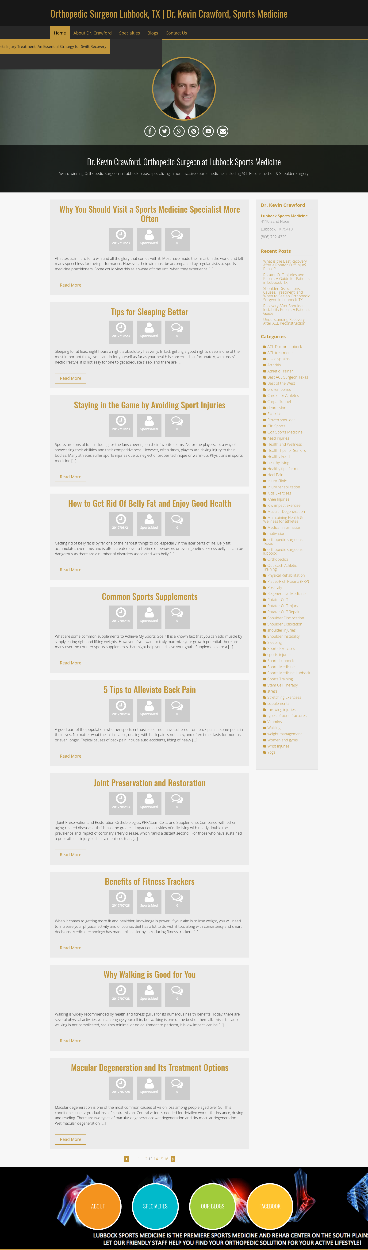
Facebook (269, 1206)
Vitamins (275, 721)
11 (140, 1159)
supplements (279, 703)
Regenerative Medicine (287, 593)
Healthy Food (279, 456)
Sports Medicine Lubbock (289, 672)
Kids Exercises (279, 493)
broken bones (279, 389)
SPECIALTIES (155, 1206)
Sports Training (280, 679)
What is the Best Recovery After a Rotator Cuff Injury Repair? (285, 265)
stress (273, 691)
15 (161, 1159)
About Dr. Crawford (92, 33)
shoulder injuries (282, 630)
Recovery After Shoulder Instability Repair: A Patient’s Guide (286, 309)
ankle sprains (279, 358)
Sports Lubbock (281, 660)
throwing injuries (282, 709)
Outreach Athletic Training (280, 567)
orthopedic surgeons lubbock (283, 551)
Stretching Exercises (284, 697)
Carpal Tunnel (279, 401)
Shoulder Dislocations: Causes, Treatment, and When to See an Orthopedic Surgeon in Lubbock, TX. (286, 294)
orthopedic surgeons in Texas (285, 541)
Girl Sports (276, 426)
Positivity (275, 587)
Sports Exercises (281, 648)
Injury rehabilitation (284, 487)
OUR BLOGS (212, 1206)
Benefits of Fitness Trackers (150, 881)
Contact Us (176, 33)
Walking (274, 727)
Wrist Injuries (279, 746)
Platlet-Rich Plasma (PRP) (288, 581)
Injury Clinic (277, 480)
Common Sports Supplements (150, 596)
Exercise (274, 413)
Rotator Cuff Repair (284, 611)
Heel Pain (276, 474)
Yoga (272, 752)
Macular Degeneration (286, 511)
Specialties (129, 33)
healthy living (278, 462)
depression (277, 407)
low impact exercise (284, 505)
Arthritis (274, 365)
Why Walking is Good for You (150, 974)
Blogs (152, 33)
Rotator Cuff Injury (283, 605)
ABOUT (98, 1206)
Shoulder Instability (284, 636)
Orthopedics (278, 559)
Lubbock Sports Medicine (284, 216)
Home (60, 33)
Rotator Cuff (278, 599)
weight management (285, 733)
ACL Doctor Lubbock (285, 346)
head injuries (278, 438)
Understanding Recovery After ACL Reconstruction (284, 321)
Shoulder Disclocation (286, 618)
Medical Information (284, 527)
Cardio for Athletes (283, 395)
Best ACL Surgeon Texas (288, 377)
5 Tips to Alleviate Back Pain (150, 689)
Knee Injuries (278, 499)
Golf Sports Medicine (285, 432)
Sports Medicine (281, 666)
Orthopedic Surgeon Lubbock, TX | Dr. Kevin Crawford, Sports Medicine (169, 13)
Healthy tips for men (285, 468)
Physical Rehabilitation (286, 575)
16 (166, 1159)
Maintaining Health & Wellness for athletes (283, 519)
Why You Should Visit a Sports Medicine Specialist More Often (149, 213)
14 (155, 1159)
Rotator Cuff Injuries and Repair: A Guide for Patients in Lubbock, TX (286, 278)
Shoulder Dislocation (285, 624)
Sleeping (275, 642)
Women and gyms (283, 740)
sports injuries (279, 654)
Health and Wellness (285, 444)
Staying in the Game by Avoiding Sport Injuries (149, 404)
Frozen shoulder (281, 419)
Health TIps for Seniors (287, 450)
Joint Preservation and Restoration (150, 782)
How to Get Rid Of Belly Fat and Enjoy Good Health (149, 503)
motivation (276, 533)
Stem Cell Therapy (283, 685)
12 (145, 1159)
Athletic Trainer (280, 371)
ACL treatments (281, 352)
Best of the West (281, 383)
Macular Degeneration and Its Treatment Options (149, 1067)
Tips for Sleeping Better (149, 311)
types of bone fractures (287, 715)
